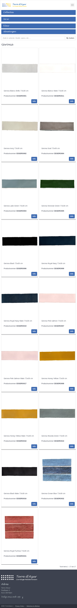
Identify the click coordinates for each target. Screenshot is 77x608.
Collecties (8, 12)
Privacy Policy (19, 606)
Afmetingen (9, 31)
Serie (5, 19)
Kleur (6, 26)
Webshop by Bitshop (33, 606)
